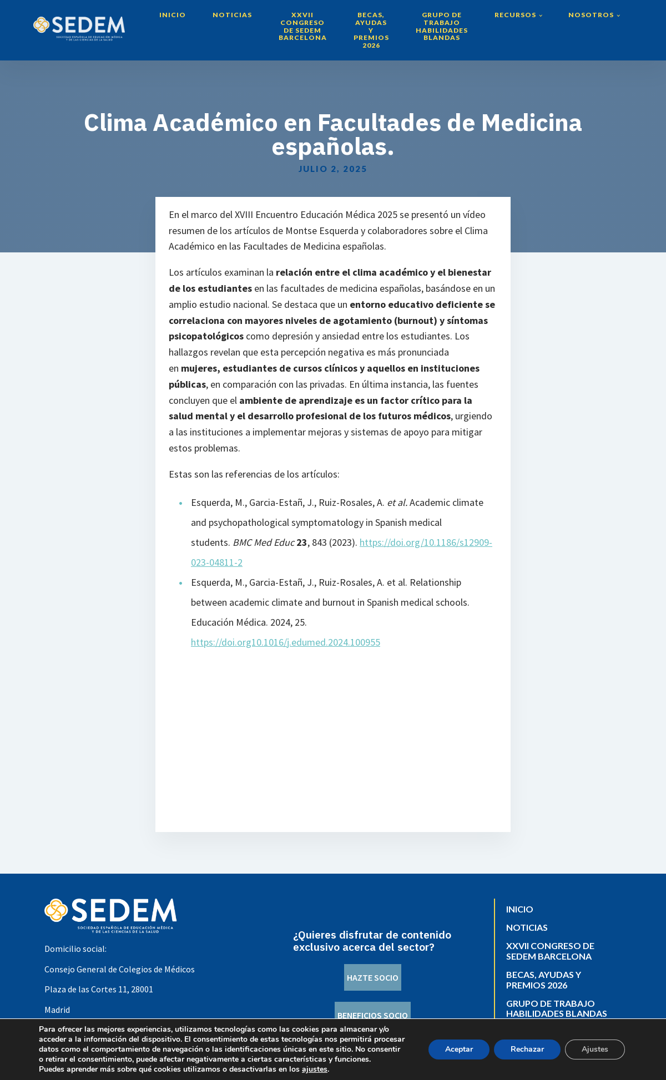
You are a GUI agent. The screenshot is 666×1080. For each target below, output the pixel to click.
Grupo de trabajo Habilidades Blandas (442, 26)
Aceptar (459, 1049)
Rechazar (527, 1049)
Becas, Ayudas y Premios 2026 (371, 30)
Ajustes (595, 1049)
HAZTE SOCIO (372, 977)
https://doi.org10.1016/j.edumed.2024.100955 (285, 642)
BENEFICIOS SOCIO (372, 1015)
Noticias (232, 15)
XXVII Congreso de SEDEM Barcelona (303, 26)
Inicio (172, 15)
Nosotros (591, 15)
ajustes (314, 1069)
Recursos (515, 15)
